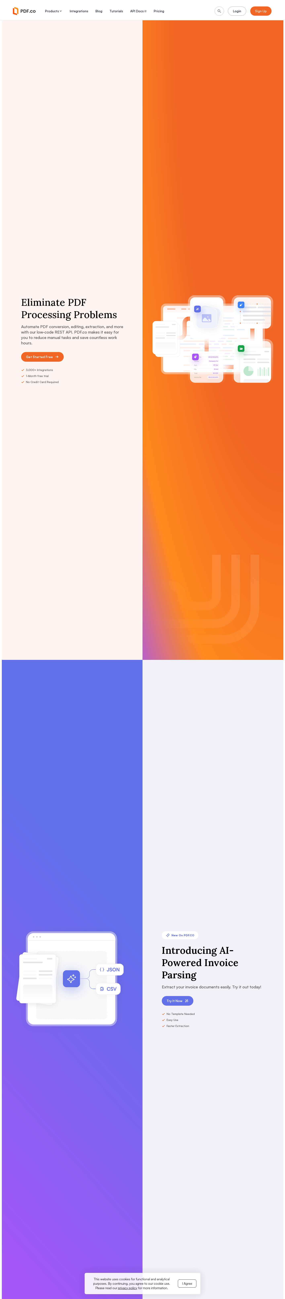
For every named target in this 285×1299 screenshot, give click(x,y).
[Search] (219, 11)
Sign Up (261, 11)
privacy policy (127, 1288)
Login (237, 11)
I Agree (187, 1284)
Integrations (79, 11)
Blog (98, 11)
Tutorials (116, 11)
